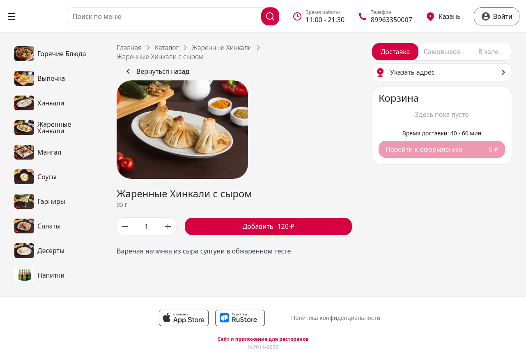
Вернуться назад (156, 71)
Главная (129, 47)
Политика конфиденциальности (335, 318)
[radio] (395, 51)
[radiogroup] (442, 52)
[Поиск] (270, 16)
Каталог (167, 47)
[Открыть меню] (11, 16)
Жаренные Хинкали (222, 47)
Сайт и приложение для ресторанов (262, 339)
